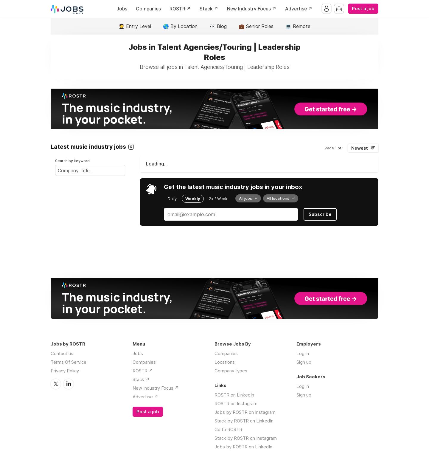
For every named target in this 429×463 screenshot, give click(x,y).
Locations (224, 362)
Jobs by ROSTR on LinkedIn (243, 447)
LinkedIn (68, 384)
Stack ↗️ (209, 9)
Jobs (121, 9)
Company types (230, 371)
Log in (302, 353)
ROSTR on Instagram (235, 403)
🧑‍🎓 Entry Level (135, 26)
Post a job (363, 8)
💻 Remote (297, 26)
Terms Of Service (68, 362)
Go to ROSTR (228, 429)
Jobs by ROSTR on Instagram (245, 412)
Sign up (303, 362)
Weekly (192, 198)
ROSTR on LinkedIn (234, 395)
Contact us (62, 353)
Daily (172, 198)
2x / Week (218, 198)
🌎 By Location (180, 26)
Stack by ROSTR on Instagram (245, 438)
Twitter (56, 384)
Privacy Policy (65, 371)
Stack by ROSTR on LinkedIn (243, 421)
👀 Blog (218, 26)
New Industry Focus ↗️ (251, 9)
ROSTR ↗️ (180, 9)
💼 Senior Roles (256, 26)
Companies (148, 9)
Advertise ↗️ (299, 9)
